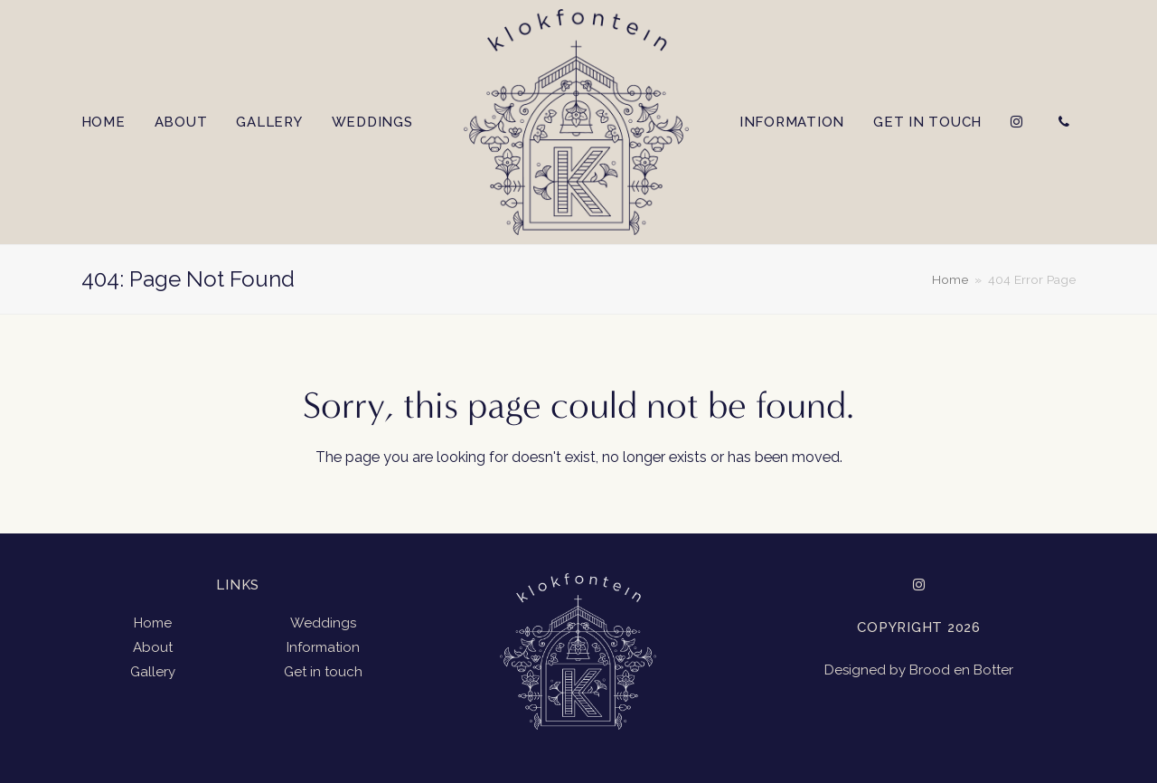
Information (323, 647)
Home (153, 623)
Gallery (152, 672)
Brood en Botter (961, 670)
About (153, 647)
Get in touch (323, 672)
